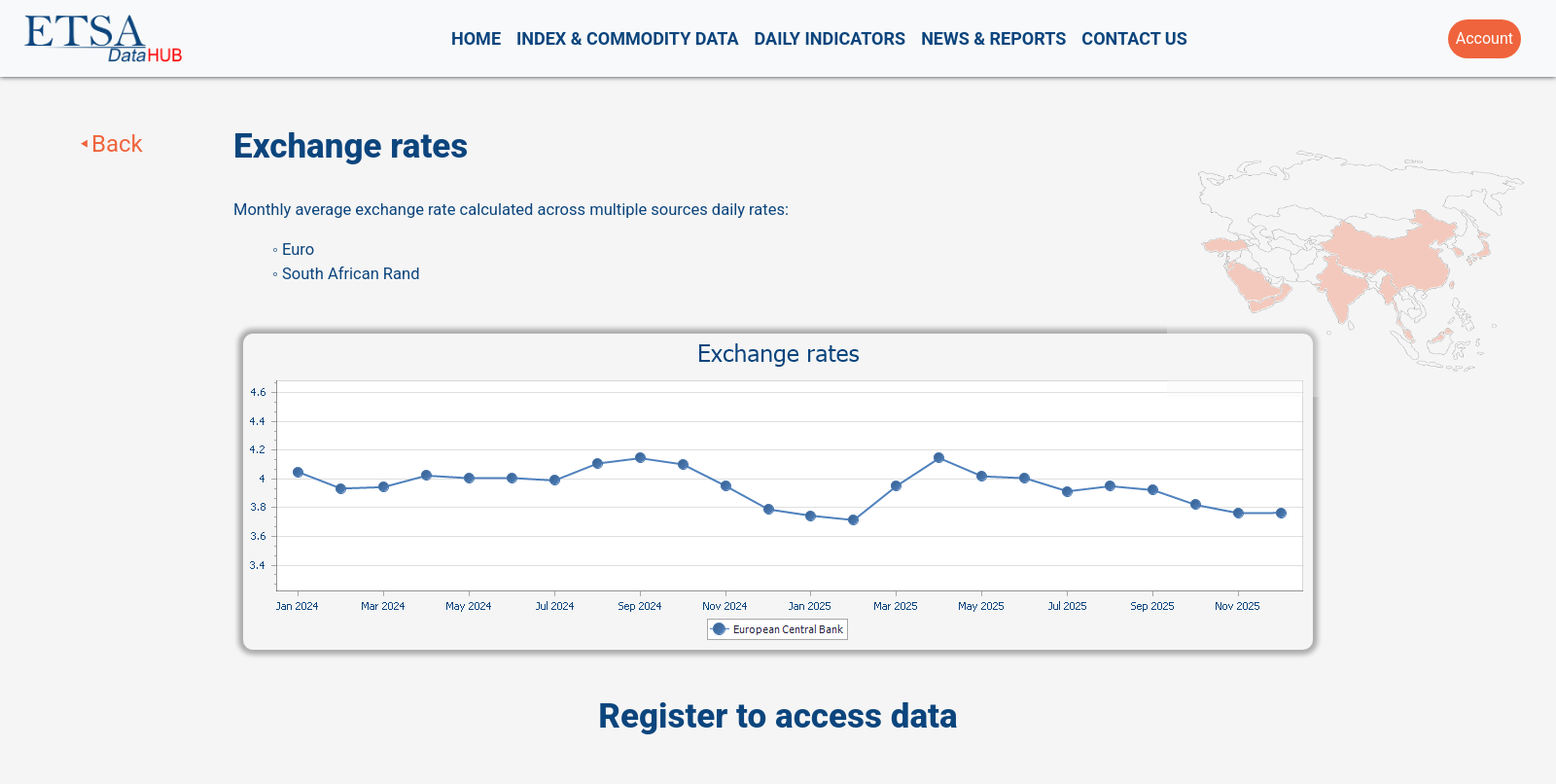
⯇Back (110, 144)
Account (1484, 38)
